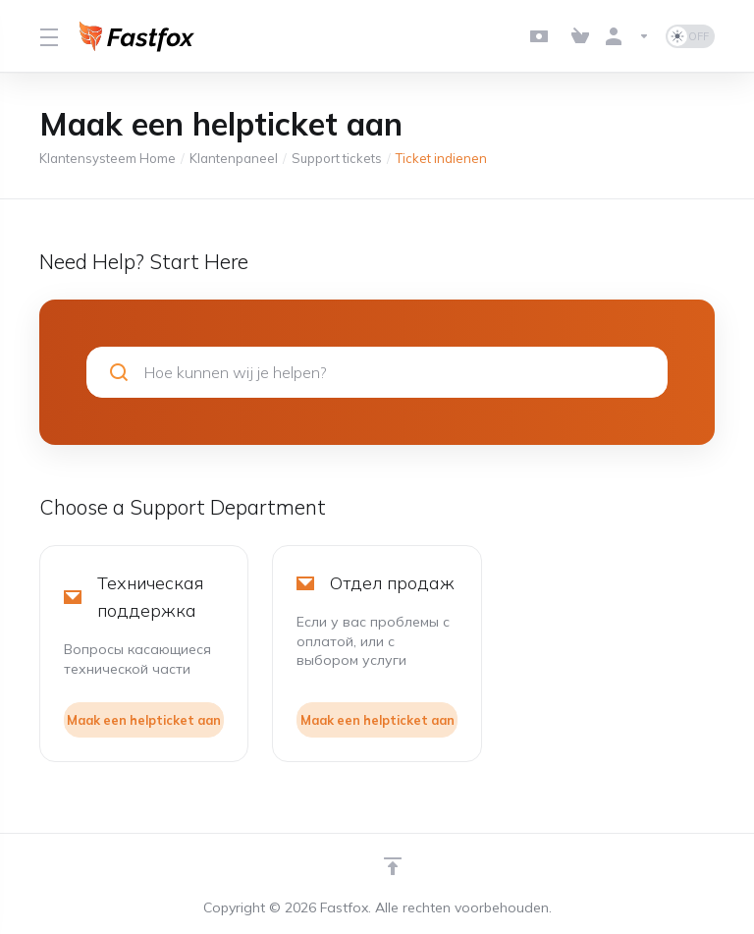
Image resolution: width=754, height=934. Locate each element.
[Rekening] (627, 36)
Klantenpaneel (233, 158)
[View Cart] (580, 36)
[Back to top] (392, 866)
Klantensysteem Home (107, 158)
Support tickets (337, 158)
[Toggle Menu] (47, 36)
